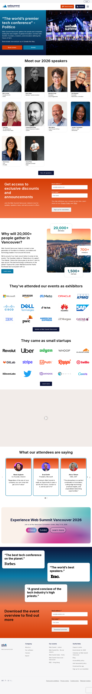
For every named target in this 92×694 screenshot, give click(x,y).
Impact (27, 655)
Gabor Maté (34, 83)
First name (55, 192)
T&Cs (75, 203)
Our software (29, 650)
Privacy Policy (65, 203)
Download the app (78, 666)
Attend (31, 530)
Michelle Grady (57, 83)
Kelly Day (11, 117)
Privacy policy (65, 681)
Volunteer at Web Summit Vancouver (80, 654)
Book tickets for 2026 (79, 650)
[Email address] (70, 187)
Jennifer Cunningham (80, 117)
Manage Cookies (85, 681)
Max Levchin (11, 83)
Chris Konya (11, 151)
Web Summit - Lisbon (55, 647)
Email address (56, 183)
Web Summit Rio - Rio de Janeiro (56, 651)
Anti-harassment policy (79, 663)
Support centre (77, 647)
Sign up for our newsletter (81, 669)
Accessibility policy (78, 660)
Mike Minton (57, 117)
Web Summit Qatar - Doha (57, 655)
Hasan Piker (34, 151)
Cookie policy (74, 681)
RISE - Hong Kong (54, 662)
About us (28, 647)
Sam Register (80, 83)
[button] (88, 6)
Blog (74, 657)
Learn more (58, 530)
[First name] (70, 195)
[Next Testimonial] (88, 477)
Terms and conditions (52, 681)
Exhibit (43, 530)
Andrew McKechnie (34, 117)
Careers (27, 653)
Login (86, 1)
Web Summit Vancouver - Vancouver (56, 658)
